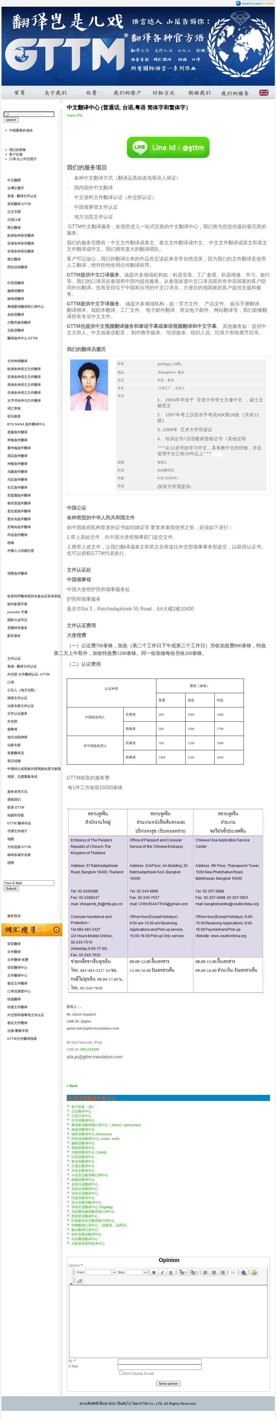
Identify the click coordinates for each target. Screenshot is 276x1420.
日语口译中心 (81, 1116)
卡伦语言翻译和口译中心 (89, 1175)
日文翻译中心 (81, 1111)
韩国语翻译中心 (83, 1148)
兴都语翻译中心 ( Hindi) (89, 1152)
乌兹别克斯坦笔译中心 (88, 1243)
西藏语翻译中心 (83, 1179)
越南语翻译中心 (83, 1143)
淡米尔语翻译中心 (84, 1193)
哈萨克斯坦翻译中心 (86, 1234)
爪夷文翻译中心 (83, 1166)
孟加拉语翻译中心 (84, 1184)
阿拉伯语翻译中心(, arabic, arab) (95, 1138)
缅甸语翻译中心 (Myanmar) (91, 1134)
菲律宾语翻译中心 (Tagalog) (92, 1207)
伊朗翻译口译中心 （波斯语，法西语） (100, 1225)
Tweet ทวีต (75, 115)
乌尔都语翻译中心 (84, 1239)
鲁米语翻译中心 (83, 1161)
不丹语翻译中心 (83, 1120)
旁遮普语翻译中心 (84, 1216)
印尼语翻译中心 (83, 1157)
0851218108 (89, 1049)
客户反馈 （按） (83, 1107)
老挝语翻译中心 (83, 1129)
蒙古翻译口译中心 (84, 1230)
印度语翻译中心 (83, 1198)
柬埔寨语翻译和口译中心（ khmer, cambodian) (106, 1125)
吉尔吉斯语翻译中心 (86, 1202)
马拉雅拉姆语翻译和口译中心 (93, 1211)
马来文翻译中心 (83, 1170)
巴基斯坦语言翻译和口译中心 (93, 1220)
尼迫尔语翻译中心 (84, 1189)
